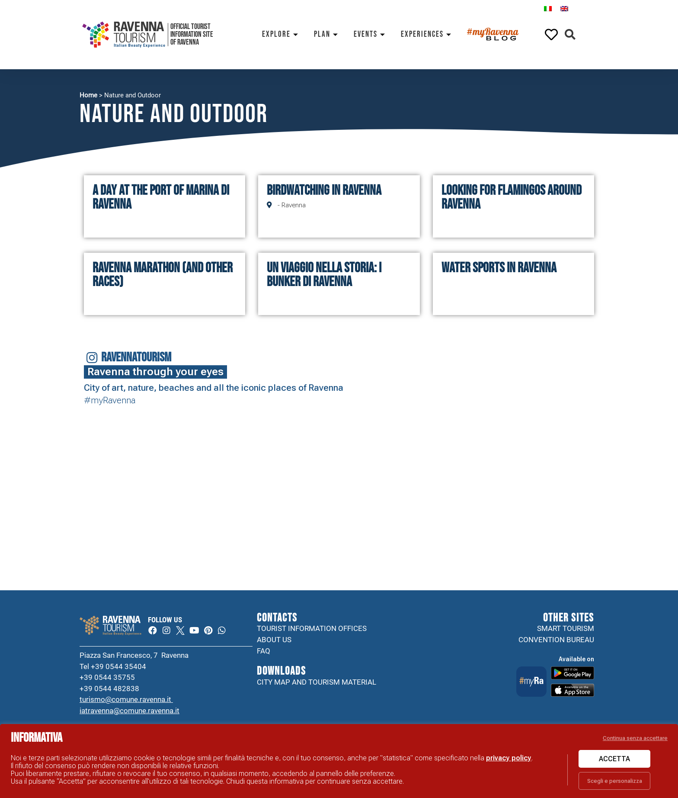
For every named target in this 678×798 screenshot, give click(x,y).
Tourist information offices (312, 628)
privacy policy (508, 758)
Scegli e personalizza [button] (614, 781)
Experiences (427, 34)
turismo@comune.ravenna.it (126, 699)
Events (371, 34)
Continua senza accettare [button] (635, 738)
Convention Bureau (556, 639)
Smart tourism (565, 628)
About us (274, 639)
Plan (327, 34)
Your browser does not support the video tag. (547, 542)
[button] (570, 35)
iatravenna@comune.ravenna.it (129, 710)
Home (88, 95)
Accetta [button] (614, 759)
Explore (281, 34)
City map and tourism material (316, 682)
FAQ (263, 651)
